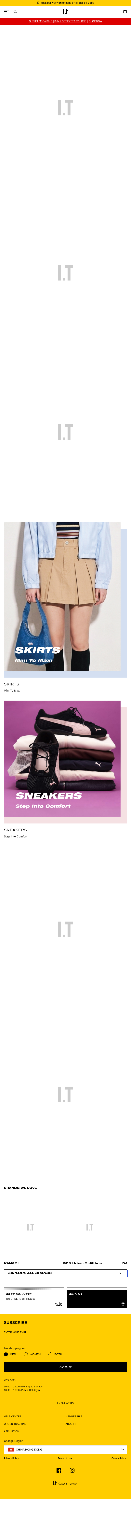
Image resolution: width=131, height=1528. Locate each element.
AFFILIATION (11, 1431)
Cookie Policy (118, 1458)
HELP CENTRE (12, 1416)
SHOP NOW (95, 21)
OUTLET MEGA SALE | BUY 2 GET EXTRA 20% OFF (57, 21)
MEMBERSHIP (74, 1416)
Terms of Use (65, 1458)
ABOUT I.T (72, 1424)
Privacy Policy (11, 1458)
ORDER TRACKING (15, 1424)
